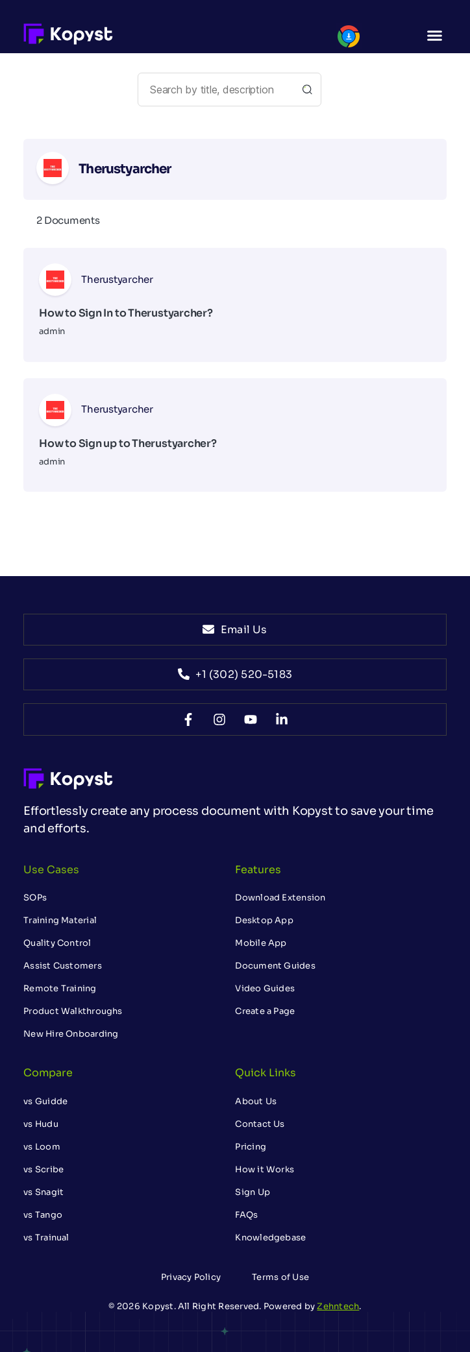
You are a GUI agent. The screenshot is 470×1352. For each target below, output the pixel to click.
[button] (434, 35)
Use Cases (51, 869)
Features (258, 869)
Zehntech (338, 1306)
